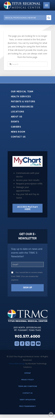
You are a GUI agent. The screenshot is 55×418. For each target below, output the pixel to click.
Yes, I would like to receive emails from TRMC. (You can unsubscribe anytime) (27, 276)
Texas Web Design (17, 363)
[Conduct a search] (24, 17)
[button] (46, 5)
